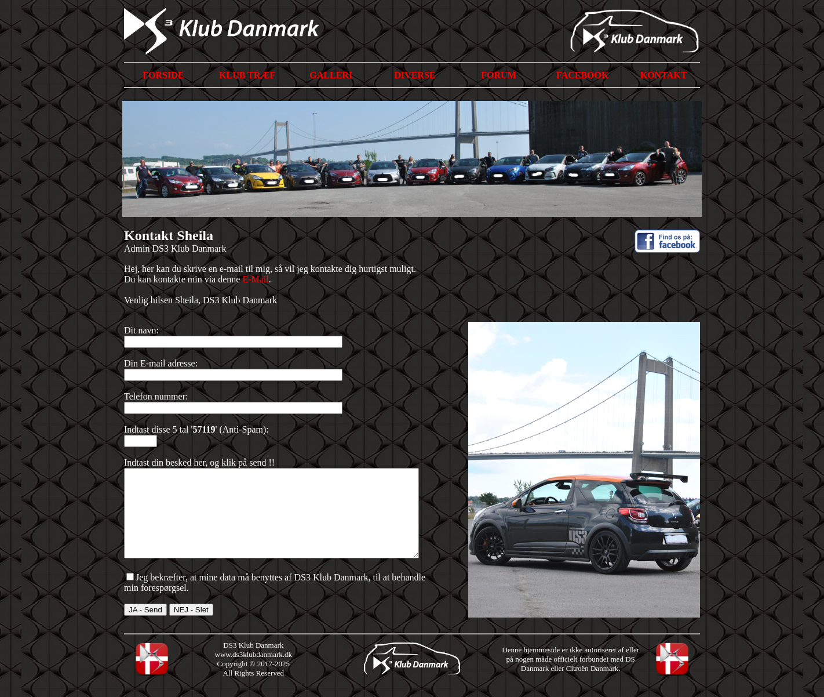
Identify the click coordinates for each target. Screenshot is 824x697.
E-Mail (255, 279)
